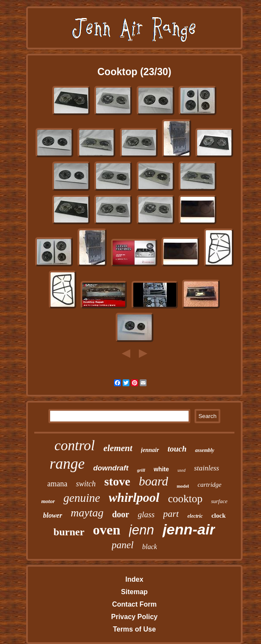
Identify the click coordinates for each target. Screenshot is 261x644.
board (153, 481)
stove (117, 481)
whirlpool (134, 497)
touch (177, 448)
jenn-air (188, 529)
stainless (206, 468)
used (181, 470)
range (67, 463)
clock (218, 515)
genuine (81, 497)
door (120, 514)
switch (86, 483)
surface (219, 501)
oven (106, 529)
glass (146, 514)
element (117, 448)
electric (195, 516)
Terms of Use (134, 629)
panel (123, 545)
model (183, 485)
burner (69, 531)
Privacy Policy (134, 616)
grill (141, 470)
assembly (204, 450)
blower (52, 515)
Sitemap (134, 591)
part (171, 513)
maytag (87, 513)
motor (48, 501)
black (149, 546)
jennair (150, 450)
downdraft (110, 468)
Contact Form (134, 604)
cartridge (210, 484)
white (161, 469)
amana (57, 483)
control (74, 445)
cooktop (185, 498)
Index (135, 579)
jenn (141, 529)
